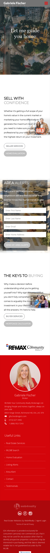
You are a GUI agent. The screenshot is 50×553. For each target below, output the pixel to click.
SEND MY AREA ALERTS (17, 245)
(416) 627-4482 (15, 420)
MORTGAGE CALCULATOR (18, 323)
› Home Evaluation (13, 458)
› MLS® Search (12, 450)
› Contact (9, 480)
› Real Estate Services (15, 443)
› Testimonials (11, 487)
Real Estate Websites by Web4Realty (19, 522)
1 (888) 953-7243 (16, 423)
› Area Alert (10, 472)
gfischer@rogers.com (17, 416)
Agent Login (41, 522)
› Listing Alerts (11, 465)
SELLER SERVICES (14, 146)
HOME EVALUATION (15, 153)
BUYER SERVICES (14, 316)
